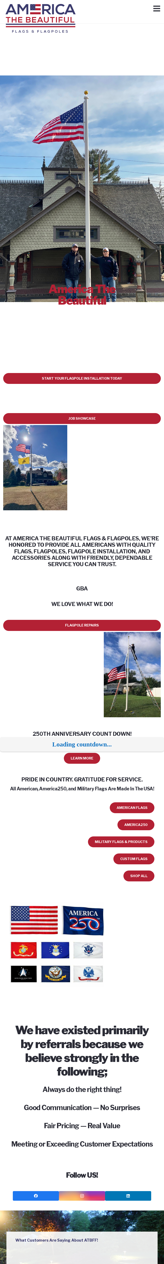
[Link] (40, 9)
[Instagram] (82, 1196)
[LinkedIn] (128, 1196)
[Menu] (156, 8)
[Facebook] (36, 1196)
